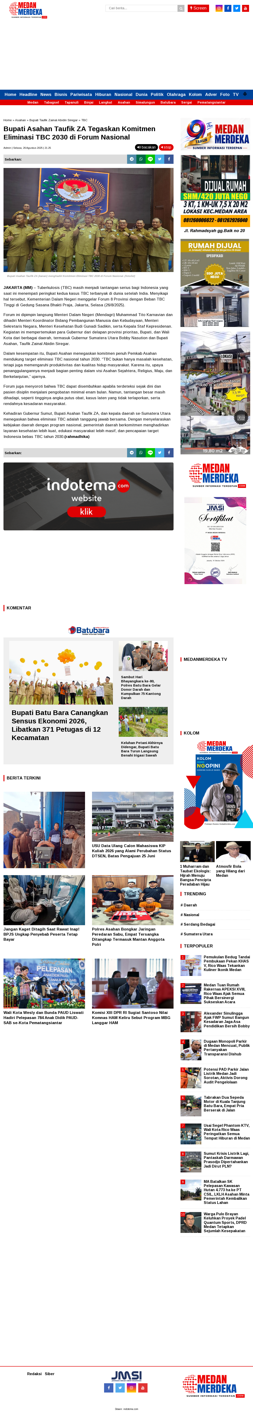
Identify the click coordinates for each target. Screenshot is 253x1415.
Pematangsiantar (211, 102)
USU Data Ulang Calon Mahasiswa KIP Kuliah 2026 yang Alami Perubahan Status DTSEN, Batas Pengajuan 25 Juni (131, 851)
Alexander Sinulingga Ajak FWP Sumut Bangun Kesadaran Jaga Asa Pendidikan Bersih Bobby (227, 1019)
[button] (245, 92)
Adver (211, 94)
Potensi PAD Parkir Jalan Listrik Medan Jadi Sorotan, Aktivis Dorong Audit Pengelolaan (226, 1075)
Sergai (186, 102)
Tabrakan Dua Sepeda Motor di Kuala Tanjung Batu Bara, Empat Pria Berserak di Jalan (224, 1103)
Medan (32, 102)
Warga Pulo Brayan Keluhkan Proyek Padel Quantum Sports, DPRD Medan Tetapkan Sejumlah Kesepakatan (225, 1222)
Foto (225, 94)
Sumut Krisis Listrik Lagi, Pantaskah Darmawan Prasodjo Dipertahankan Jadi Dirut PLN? (226, 1160)
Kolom (195, 94)
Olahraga (176, 94)
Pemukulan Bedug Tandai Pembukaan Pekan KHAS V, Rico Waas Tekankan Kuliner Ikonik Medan (227, 963)
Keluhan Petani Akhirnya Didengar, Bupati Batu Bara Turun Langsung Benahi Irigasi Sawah (142, 749)
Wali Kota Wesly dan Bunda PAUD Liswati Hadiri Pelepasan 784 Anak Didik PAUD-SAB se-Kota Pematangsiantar (43, 1017)
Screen (198, 8)
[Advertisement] (126, 54)
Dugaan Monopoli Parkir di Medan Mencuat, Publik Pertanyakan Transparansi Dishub (227, 1047)
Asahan (124, 102)
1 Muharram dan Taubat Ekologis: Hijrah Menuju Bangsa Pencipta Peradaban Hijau (195, 875)
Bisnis (61, 94)
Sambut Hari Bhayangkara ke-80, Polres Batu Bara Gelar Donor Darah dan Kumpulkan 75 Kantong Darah (141, 687)
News (45, 94)
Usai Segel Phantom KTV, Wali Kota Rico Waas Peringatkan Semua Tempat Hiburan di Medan (227, 1132)
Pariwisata (81, 94)
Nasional (123, 94)
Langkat (105, 102)
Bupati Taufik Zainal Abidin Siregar (54, 120)
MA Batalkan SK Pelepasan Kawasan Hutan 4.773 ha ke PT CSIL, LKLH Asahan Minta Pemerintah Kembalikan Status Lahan (226, 1192)
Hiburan (103, 94)
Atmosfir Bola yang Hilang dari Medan (230, 870)
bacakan (146, 147)
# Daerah (189, 905)
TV (236, 94)
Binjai (88, 102)
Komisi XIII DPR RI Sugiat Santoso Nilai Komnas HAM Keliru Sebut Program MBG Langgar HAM (131, 1017)
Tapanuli (72, 102)
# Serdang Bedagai (198, 924)
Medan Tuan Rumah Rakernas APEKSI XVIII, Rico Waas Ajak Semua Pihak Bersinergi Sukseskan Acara (224, 993)
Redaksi (34, 1374)
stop (166, 147)
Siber (50, 1374)
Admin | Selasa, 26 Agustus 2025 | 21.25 (27, 147)
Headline (28, 94)
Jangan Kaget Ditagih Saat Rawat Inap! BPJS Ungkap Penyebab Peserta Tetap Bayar (41, 934)
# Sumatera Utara (197, 934)
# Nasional (190, 915)
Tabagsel (51, 102)
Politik (157, 94)
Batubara (168, 102)
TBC (84, 120)
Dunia (142, 94)
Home (10, 94)
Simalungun (145, 102)
